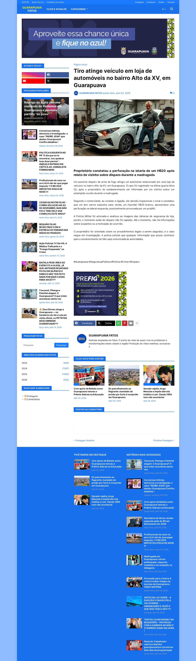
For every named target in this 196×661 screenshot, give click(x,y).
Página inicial (80, 64)
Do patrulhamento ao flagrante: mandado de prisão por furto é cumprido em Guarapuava (123, 393)
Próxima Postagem (163, 440)
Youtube (170, 2)
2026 (45, 379)
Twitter (161, 2)
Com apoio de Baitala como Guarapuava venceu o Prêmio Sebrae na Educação (89, 391)
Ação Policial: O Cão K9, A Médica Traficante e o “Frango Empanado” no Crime (53, 247)
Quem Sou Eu (38, 2)
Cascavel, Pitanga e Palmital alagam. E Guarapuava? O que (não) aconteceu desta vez (53, 294)
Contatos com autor (55, 2)
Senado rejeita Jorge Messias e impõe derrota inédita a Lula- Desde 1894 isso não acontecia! (157, 393)
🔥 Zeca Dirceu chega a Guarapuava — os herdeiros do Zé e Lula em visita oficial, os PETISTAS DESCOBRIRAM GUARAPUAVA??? (53, 316)
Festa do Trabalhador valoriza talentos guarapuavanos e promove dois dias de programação (158, 645)
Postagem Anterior (84, 440)
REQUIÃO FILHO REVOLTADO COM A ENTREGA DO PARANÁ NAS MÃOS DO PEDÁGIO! (53, 228)
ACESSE (25, 2)
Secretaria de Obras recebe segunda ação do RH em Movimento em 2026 (158, 521)
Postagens (31, 396)
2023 (45, 363)
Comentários (32, 399)
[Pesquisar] (38, 345)
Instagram (139, 2)
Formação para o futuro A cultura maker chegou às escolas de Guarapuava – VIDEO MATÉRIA (157, 582)
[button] (164, 9)
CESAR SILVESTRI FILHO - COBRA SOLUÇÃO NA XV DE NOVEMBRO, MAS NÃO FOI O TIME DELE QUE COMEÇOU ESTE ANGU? (53, 208)
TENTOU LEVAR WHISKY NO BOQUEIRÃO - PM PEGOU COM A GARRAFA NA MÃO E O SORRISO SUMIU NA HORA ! (159, 625)
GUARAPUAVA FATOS (103, 335)
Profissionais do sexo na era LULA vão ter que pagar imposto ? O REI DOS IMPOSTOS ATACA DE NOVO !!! (53, 186)
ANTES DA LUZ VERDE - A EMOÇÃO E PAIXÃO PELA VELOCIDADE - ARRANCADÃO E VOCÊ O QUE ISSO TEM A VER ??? (157, 603)
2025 (45, 374)
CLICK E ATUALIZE (57, 9)
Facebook (151, 2)
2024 (45, 368)
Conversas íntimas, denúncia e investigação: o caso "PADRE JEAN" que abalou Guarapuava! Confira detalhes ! (53, 136)
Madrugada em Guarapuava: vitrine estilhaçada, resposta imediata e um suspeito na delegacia (158, 562)
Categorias (78, 9)
